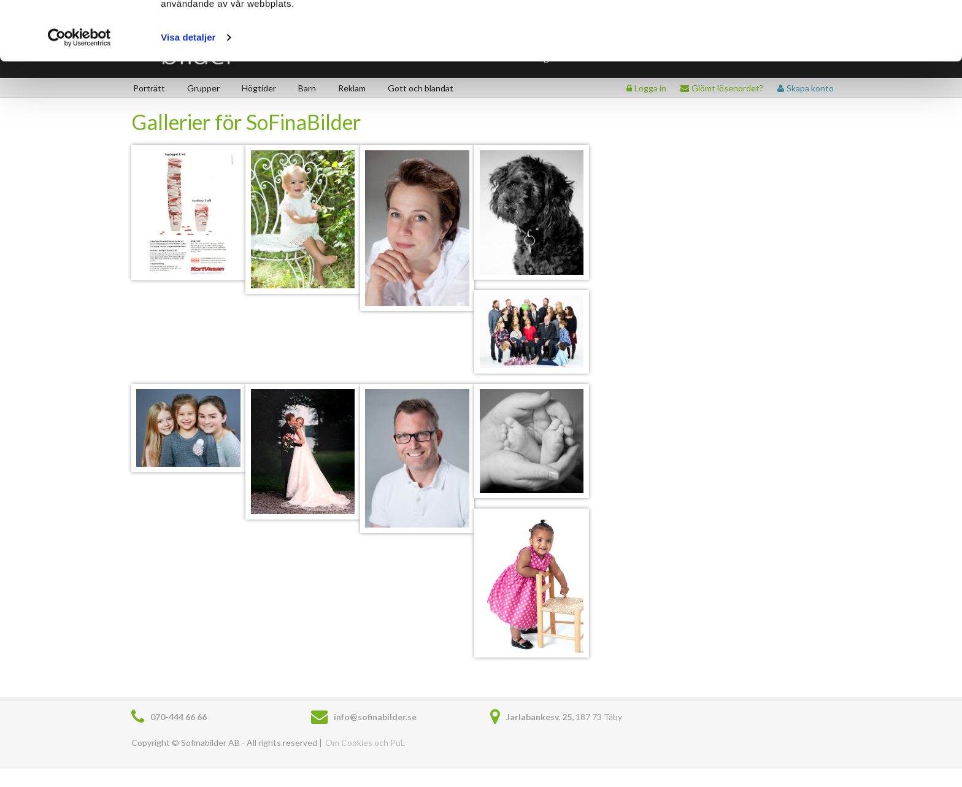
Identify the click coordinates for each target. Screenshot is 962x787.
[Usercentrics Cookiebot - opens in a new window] (79, 93)
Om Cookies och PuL (365, 742)
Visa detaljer (188, 93)
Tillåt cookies (860, 32)
